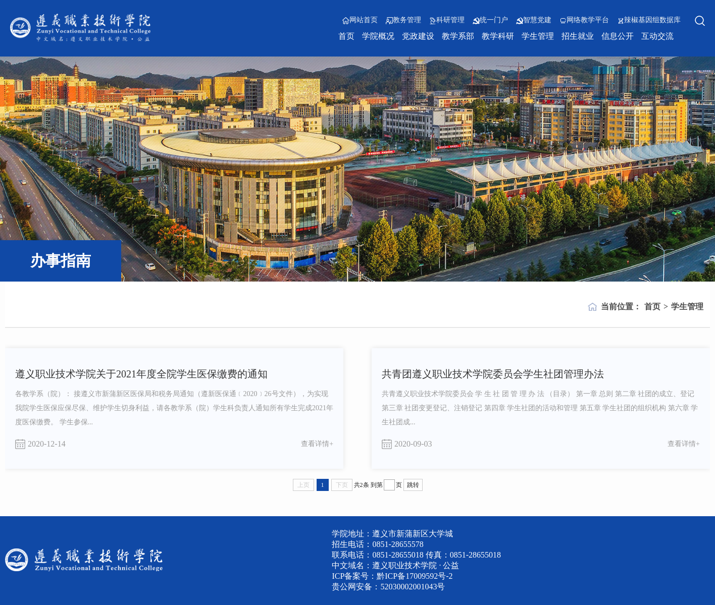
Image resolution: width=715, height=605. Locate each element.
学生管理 (538, 36)
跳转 (413, 484)
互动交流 (657, 36)
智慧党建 (533, 20)
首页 (346, 36)
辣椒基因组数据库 (649, 20)
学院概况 (378, 36)
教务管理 (403, 20)
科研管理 (447, 20)
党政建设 (418, 36)
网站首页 (360, 20)
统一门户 (490, 20)
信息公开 (617, 36)
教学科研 (498, 36)
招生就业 (577, 36)
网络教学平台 (584, 20)
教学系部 (458, 36)
